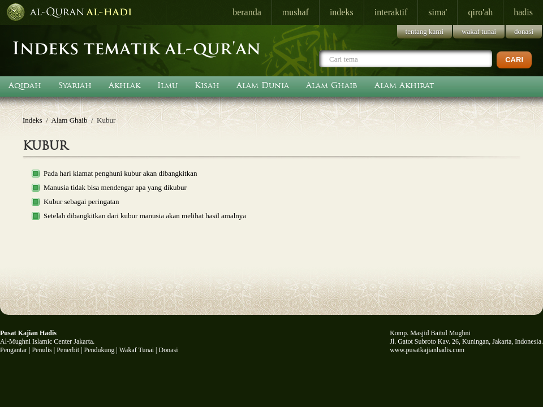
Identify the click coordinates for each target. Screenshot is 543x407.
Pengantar (13, 350)
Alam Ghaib (331, 85)
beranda (246, 12)
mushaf (295, 12)
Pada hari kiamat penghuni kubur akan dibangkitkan (120, 173)
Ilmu (167, 85)
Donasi (168, 350)
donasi (523, 31)
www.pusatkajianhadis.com (427, 350)
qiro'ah (480, 12)
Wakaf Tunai (136, 350)
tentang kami (425, 31)
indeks (342, 12)
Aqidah (24, 85)
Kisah (207, 85)
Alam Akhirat (404, 85)
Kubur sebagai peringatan (81, 201)
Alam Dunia (262, 85)
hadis (523, 12)
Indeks (32, 120)
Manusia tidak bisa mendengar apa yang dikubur (115, 187)
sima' (437, 12)
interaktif (391, 12)
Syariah (75, 85)
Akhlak (124, 85)
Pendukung (99, 350)
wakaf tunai (479, 31)
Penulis (41, 350)
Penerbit (68, 350)
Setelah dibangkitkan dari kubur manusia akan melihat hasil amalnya (145, 215)
